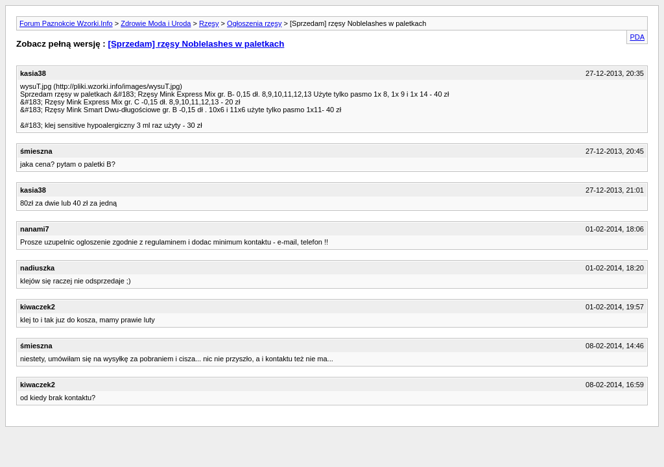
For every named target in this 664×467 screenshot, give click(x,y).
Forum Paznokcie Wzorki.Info (66, 23)
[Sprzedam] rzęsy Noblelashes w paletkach (196, 44)
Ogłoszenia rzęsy (254, 23)
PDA (637, 37)
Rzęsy (209, 23)
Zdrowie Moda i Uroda (156, 23)
